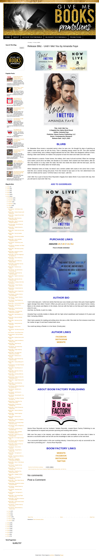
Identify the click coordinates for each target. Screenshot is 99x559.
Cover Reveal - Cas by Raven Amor (15, 332)
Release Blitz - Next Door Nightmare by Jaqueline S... (16, 255)
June (9, 511)
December (10, 198)
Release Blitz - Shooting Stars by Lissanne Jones (15, 279)
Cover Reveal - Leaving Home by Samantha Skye (15, 429)
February (10, 518)
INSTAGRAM (61, 339)
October (10, 201)
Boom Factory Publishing (42, 469)
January (10, 520)
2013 (8, 536)
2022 (8, 194)
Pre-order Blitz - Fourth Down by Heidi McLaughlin (15, 273)
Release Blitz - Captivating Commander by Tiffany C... (14, 460)
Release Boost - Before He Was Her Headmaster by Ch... (16, 377)
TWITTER (61, 461)
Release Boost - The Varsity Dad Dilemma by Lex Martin (15, 312)
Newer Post (30, 517)
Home (61, 517)
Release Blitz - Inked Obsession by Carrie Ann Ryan (15, 359)
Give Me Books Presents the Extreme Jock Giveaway (18, 109)
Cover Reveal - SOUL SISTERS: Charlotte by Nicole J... (15, 432)
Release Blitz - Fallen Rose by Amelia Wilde (14, 344)
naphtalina (52, 555)
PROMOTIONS (75, 37)
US (59, 244)
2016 (8, 530)
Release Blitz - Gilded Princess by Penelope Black (15, 435)
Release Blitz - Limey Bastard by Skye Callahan (15, 383)
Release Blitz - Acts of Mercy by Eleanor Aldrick (15, 261)
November (10, 199)
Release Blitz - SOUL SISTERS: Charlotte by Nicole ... (15, 240)
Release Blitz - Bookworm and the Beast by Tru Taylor (15, 252)
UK (63, 244)
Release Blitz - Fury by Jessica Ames (16, 303)
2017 (8, 528)
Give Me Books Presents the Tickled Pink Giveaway (18, 140)
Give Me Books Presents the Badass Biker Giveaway (18, 151)
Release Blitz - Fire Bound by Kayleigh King (14, 478)
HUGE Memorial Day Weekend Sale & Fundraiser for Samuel (18, 78)
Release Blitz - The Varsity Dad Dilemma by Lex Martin (14, 353)
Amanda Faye (34, 469)
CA (67, 244)
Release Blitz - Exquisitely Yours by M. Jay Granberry (15, 264)
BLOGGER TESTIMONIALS (55, 37)
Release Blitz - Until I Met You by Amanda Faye (15, 469)
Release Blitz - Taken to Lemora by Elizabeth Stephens (15, 222)
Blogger (61, 555)
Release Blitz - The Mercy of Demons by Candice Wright (16, 499)
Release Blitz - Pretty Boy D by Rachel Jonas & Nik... (14, 472)
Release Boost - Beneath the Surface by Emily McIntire (16, 484)
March (9, 516)
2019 (8, 524)
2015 (8, 532)
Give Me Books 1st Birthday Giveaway (17, 99)
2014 (8, 534)
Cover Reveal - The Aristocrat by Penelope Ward (15, 347)
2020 (8, 523)
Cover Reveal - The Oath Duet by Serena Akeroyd (15, 270)
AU (72, 244)
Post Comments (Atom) (38, 519)
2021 (8, 196)
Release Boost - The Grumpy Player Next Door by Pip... (16, 423)
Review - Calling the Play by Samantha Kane (18, 161)
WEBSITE (61, 342)
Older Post (92, 517)
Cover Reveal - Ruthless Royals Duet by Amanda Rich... (16, 387)
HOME (7, 37)
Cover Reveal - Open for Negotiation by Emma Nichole (16, 441)
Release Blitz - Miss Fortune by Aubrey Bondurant (14, 219)
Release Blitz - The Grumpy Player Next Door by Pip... (15, 496)
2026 (8, 187)
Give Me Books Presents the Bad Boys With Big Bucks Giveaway (18, 173)
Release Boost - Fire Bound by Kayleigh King (14, 405)
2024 (8, 190)
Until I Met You (63, 469)
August (10, 205)
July (9, 207)
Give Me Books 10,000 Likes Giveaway (18, 119)
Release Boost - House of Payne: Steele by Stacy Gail (18, 88)
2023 (8, 192)
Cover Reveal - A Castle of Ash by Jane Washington (15, 295)
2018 (8, 526)
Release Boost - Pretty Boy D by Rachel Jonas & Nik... (15, 402)
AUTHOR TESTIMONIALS (32, 37)
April (9, 515)
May (9, 513)
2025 (8, 188)
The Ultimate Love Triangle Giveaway (17, 130)
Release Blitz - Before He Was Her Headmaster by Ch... (15, 444)
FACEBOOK (61, 337)
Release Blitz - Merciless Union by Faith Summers (15, 371)
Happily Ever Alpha (50, 469)
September (10, 203)
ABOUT (16, 37)
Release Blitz (57, 469)
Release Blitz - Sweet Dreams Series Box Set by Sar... (16, 502)
